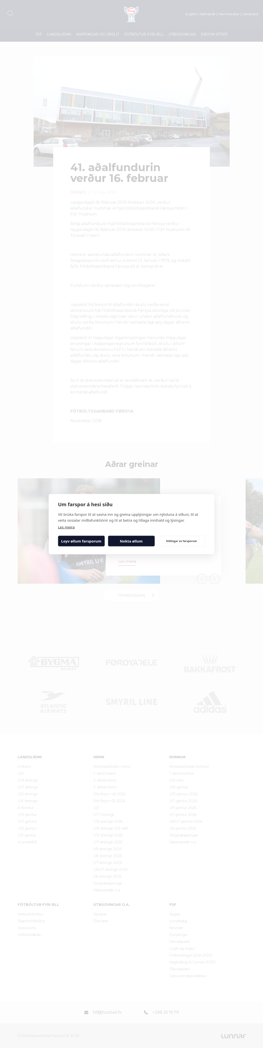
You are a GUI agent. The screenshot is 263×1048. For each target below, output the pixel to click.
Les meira (66, 526)
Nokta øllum (131, 541)
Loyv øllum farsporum (81, 541)
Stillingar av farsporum (181, 541)
